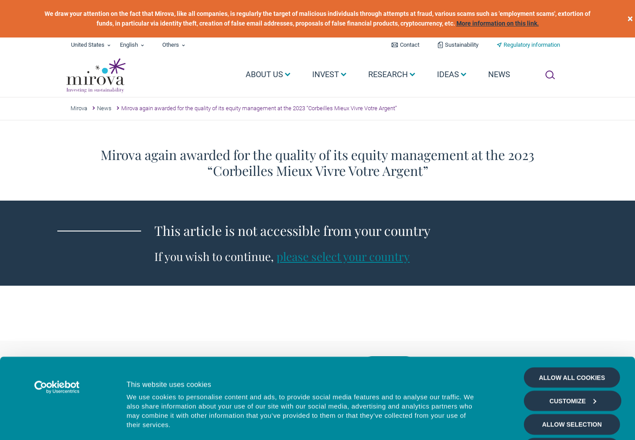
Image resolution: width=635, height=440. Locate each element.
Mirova (79, 108)
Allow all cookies (572, 305)
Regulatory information (532, 44)
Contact (409, 44)
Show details (473, 423)
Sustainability (461, 44)
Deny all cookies (572, 375)
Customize (572, 328)
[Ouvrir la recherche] (550, 75)
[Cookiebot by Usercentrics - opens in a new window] (57, 314)
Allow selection (571, 352)
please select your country (343, 256)
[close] (630, 19)
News (104, 108)
